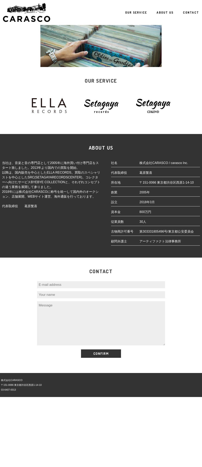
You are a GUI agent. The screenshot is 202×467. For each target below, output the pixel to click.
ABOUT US (165, 12)
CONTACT (191, 12)
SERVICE (136, 12)
